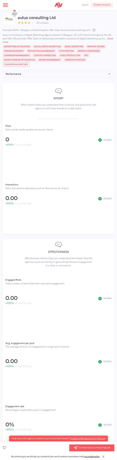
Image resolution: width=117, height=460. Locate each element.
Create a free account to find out (87, 438)
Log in (85, 5)
